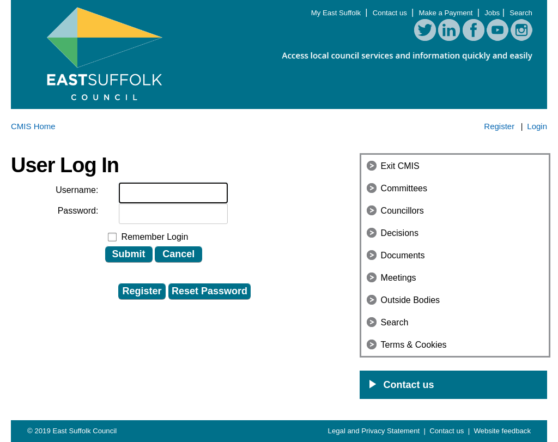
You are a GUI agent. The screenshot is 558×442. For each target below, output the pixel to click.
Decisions (399, 233)
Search (521, 13)
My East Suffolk (337, 13)
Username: (77, 190)
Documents (403, 255)
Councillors (402, 210)
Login (537, 126)
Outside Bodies (410, 300)
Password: (78, 210)
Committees (404, 188)
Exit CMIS (400, 166)
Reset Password (209, 291)
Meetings (398, 277)
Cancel (178, 254)
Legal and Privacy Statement (375, 431)
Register (499, 126)
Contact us (391, 13)
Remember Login (155, 236)
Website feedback (502, 431)
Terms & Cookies (414, 344)
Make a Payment (447, 13)
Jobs (492, 13)
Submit (128, 254)
